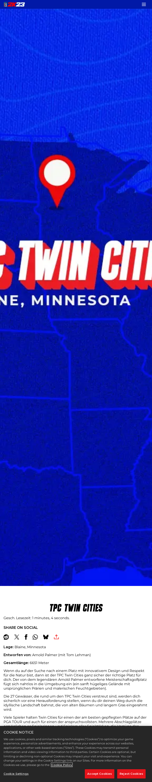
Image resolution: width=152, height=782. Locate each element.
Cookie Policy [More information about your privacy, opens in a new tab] (61, 765)
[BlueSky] (45, 637)
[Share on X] (16, 637)
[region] (76, 754)
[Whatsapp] (35, 637)
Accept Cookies (99, 773)
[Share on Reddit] (6, 637)
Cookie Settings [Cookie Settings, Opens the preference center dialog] (16, 773)
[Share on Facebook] (26, 637)
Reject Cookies (131, 773)
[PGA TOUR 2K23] (14, 4)
